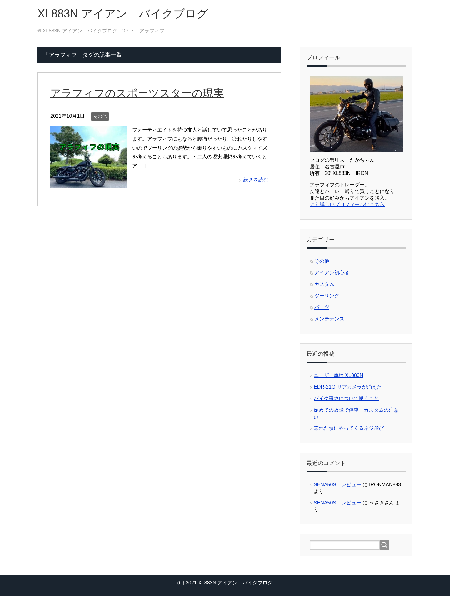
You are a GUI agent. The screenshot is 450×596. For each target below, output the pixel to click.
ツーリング (326, 295)
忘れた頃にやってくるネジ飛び (349, 428)
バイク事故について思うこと (346, 398)
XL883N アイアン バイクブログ (123, 13)
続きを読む (255, 179)
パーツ (321, 307)
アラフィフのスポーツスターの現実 (137, 93)
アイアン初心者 (331, 272)
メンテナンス (329, 318)
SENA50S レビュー (337, 484)
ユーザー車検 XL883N (338, 375)
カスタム (324, 284)
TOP (85, 30)
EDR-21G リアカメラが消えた (348, 387)
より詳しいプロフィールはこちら (347, 204)
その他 (100, 116)
